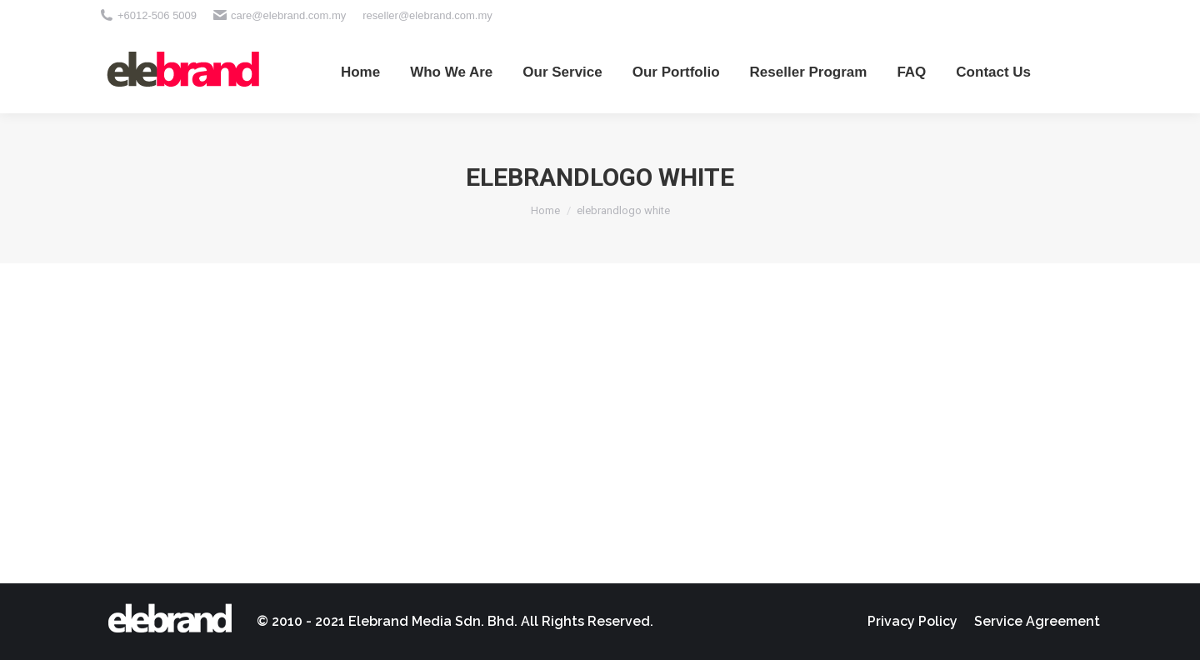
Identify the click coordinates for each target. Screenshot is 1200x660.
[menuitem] (360, 71)
